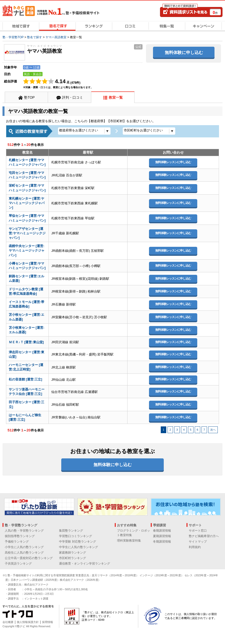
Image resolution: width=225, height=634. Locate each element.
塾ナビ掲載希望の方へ (204, 536)
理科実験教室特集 (129, 540)
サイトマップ (198, 541)
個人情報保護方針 (28, 622)
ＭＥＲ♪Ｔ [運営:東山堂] (26, 342)
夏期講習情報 (162, 536)
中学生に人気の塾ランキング (78, 547)
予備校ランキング (17, 541)
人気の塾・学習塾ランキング (24, 530)
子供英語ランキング (18, 563)
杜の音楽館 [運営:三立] (25, 379)
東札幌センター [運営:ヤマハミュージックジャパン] (26, 203)
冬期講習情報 (162, 541)
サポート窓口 (198, 530)
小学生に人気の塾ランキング (24, 547)
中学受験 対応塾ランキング (77, 541)
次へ (213, 429)
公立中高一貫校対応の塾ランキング (29, 558)
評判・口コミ (72, 97)
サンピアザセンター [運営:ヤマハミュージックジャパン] (27, 233)
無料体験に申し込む (184, 52)
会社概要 (8, 622)
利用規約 (195, 547)
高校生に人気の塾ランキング (24, 552)
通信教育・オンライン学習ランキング (84, 563)
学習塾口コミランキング (75, 536)
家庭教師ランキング (72, 552)
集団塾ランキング (71, 530)
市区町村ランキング (72, 558)
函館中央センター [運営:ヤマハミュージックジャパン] (26, 250)
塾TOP (29, 97)
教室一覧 (116, 97)
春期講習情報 (162, 530)
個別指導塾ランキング (20, 536)
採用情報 (47, 622)
